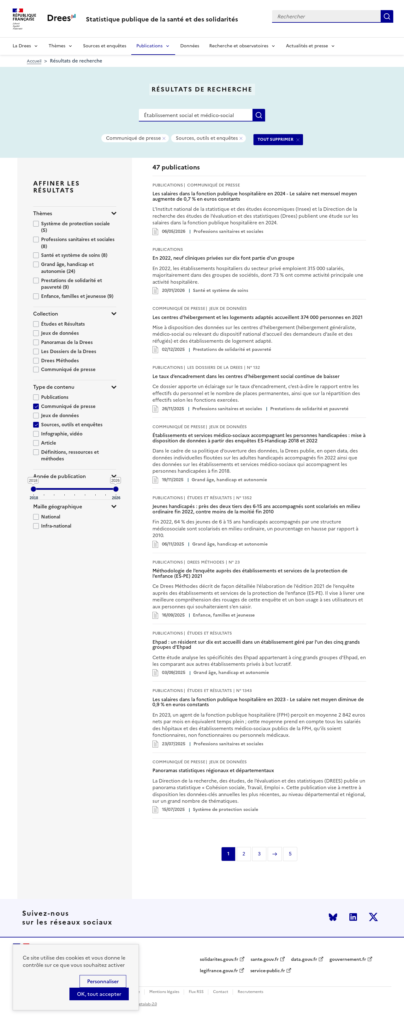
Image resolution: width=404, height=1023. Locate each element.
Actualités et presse (307, 46)
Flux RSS (196, 992)
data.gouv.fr (304, 959)
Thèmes (57, 46)
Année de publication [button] (59, 476)
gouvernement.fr (348, 959)
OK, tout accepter (99, 994)
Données (189, 46)
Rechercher (387, 16)
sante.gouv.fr (265, 959)
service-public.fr (267, 971)
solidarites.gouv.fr (219, 959)
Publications (149, 46)
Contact (220, 992)
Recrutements (250, 992)
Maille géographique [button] (57, 506)
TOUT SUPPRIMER (276, 139)
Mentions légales (164, 992)
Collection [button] (45, 313)
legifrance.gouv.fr (219, 971)
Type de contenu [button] (53, 387)
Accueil (34, 61)
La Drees (22, 46)
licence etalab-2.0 (141, 1004)
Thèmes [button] (42, 213)
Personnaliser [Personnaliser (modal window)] (103, 981)
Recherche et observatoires (238, 46)
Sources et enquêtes (104, 46)
